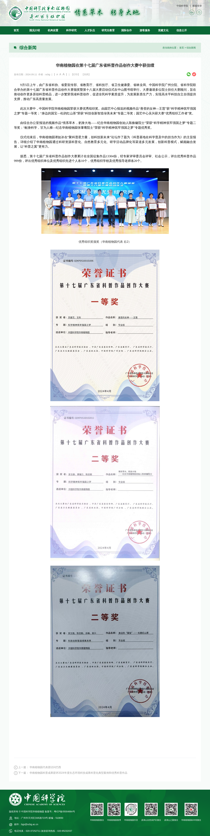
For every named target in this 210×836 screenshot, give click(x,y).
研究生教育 (108, 30)
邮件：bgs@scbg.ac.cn (26, 824)
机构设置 (53, 30)
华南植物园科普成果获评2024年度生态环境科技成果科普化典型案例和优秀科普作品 (78, 772)
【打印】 (75, 74)
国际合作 (126, 30)
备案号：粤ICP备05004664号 (60, 811)
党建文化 (163, 30)
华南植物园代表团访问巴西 (45, 767)
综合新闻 (191, 47)
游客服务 (145, 30)
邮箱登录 (197, 5)
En (191, 12)
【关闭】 (86, 74)
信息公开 (181, 30)
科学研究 (71, 30)
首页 (16, 30)
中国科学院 (182, 5)
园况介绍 (34, 30)
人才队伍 (89, 30)
